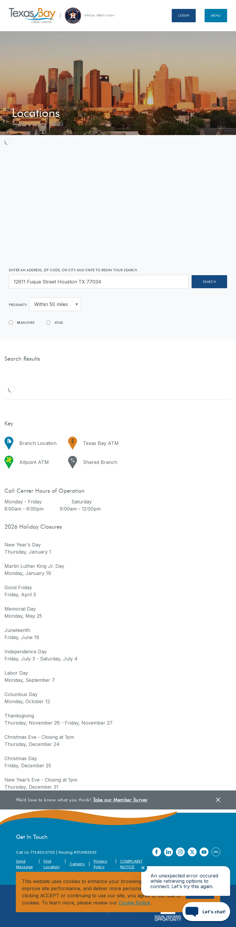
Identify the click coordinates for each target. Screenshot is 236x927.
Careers (77, 863)
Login (184, 15)
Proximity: (18, 305)
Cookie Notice (134, 903)
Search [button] (209, 282)
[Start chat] (206, 911)
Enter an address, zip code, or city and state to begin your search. (73, 270)
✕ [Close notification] (143, 868)
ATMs (54, 323)
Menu (216, 15)
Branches (22, 323)
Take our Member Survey (120, 800)
